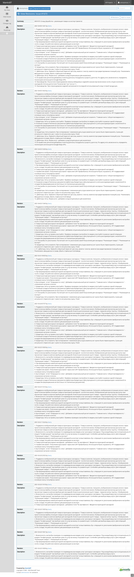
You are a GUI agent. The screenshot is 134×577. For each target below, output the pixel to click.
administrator (25, 572)
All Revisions (115, 17)
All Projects (110, 2)
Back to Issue (125, 17)
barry (50, 26)
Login (30, 8)
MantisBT (28, 568)
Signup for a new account (42, 8)
